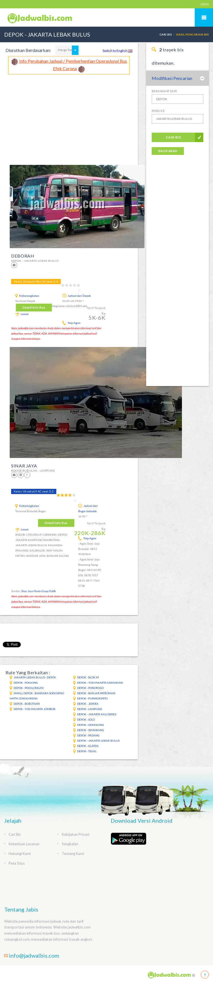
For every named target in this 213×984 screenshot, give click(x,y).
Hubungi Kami (20, 853)
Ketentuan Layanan (24, 844)
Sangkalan (70, 844)
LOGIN (205, 4)
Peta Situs (17, 863)
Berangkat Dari (164, 91)
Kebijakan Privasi (75, 834)
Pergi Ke (158, 110)
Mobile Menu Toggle (204, 17)
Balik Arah (167, 151)
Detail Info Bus (33, 307)
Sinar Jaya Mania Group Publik (38, 591)
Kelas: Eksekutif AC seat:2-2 (34, 491)
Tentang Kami (73, 853)
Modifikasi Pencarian (172, 78)
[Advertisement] (69, 116)
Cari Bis (165, 34)
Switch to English (117, 51)
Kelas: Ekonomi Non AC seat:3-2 (36, 281)
